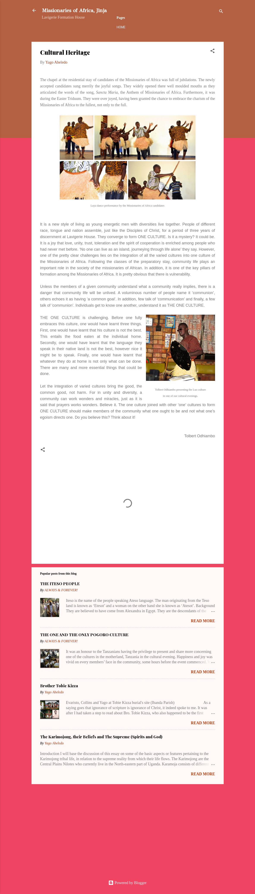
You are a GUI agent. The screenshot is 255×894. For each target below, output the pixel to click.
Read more (203, 621)
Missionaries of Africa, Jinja (74, 10)
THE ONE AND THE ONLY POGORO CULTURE (84, 634)
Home (121, 27)
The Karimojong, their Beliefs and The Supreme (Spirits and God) (101, 736)
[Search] (221, 11)
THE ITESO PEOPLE (60, 583)
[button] (212, 51)
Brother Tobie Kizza (59, 685)
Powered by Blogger (127, 883)
